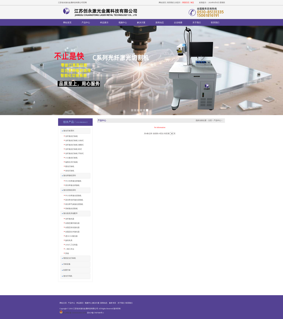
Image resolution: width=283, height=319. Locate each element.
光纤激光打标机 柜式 (73, 149)
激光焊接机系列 (69, 175)
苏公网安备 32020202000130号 (73, 313)
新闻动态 (103, 303)
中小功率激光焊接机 (73, 181)
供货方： (178, 2)
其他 (67, 253)
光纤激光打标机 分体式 (74, 140)
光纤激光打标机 (71, 136)
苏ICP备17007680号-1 (95, 313)
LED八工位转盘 (71, 245)
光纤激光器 (69, 219)
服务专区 (112, 303)
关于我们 (121, 303)
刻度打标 (66, 270)
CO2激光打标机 (71, 158)
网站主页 (63, 303)
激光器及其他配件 (70, 213)
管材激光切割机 (71, 209)
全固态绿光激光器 (72, 227)
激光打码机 (67, 276)
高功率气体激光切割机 (74, 204)
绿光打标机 (69, 171)
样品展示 (80, 303)
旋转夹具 (68, 240)
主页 (210, 120)
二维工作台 (69, 249)
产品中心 (217, 120)
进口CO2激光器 (71, 236)
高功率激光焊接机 (72, 185)
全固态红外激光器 (72, 232)
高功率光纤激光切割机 (74, 200)
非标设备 (66, 264)
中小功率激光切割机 (73, 196)
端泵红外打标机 (71, 162)
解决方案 (95, 303)
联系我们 (129, 303)
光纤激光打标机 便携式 (74, 145)
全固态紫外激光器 (72, 223)
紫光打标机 (69, 166)
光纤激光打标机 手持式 (74, 153)
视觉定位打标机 (69, 258)
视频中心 (88, 303)
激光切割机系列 (69, 190)
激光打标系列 (68, 131)
